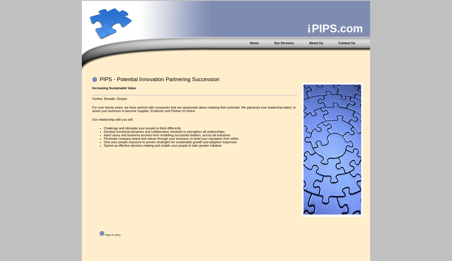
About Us (316, 43)
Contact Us (346, 43)
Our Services (284, 43)
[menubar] (309, 43)
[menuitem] (261, 43)
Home (254, 43)
